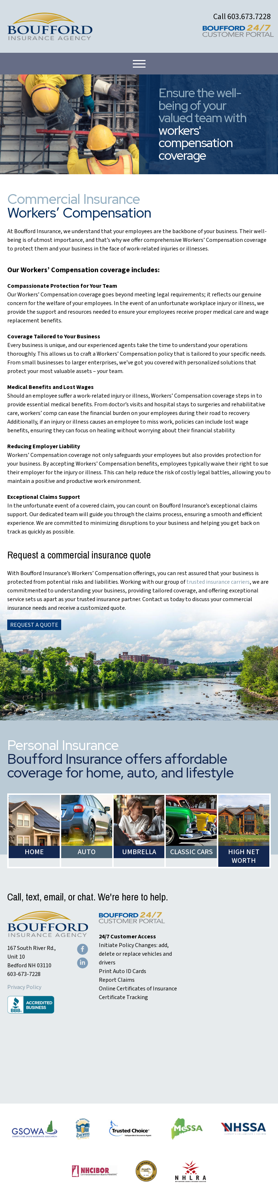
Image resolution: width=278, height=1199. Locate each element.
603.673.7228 (249, 16)
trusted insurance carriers (218, 582)
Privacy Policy (24, 987)
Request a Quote (34, 625)
